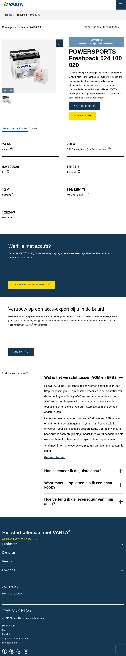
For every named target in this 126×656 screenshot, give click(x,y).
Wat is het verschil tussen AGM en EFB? (80, 377)
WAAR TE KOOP (85, 106)
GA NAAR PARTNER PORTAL (17, 539)
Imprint (6, 634)
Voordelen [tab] (33, 128)
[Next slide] (11, 90)
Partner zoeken (12, 593)
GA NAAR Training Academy (30, 284)
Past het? (82, 116)
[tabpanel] (63, 180)
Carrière (6, 630)
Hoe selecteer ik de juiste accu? (72, 471)
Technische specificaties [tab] (15, 128)
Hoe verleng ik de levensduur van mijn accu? (78, 501)
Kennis (7, 561)
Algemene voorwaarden (15, 638)
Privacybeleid (9, 642)
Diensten (8, 553)
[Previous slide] (5, 90)
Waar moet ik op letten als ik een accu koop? (78, 485)
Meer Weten (8, 625)
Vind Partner (21, 351)
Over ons (8, 570)
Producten (9, 544)
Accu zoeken (10, 587)
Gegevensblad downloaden (102, 27)
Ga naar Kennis (54, 457)
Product (35, 15)
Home (8, 15)
